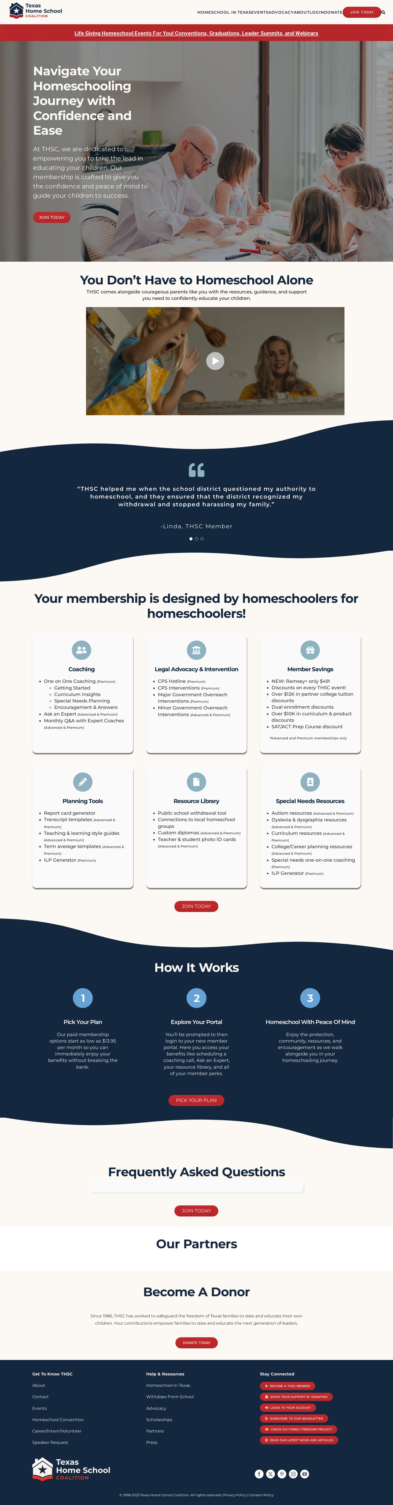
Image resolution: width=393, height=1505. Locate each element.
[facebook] (259, 1474)
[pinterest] (282, 1474)
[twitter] (270, 1474)
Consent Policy (261, 1495)
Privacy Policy (234, 1495)
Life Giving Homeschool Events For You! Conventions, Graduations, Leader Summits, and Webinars (196, 33)
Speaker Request (50, 1442)
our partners (196, 1243)
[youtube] (304, 1474)
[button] (383, 12)
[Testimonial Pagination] (190, 538)
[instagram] (293, 1474)
